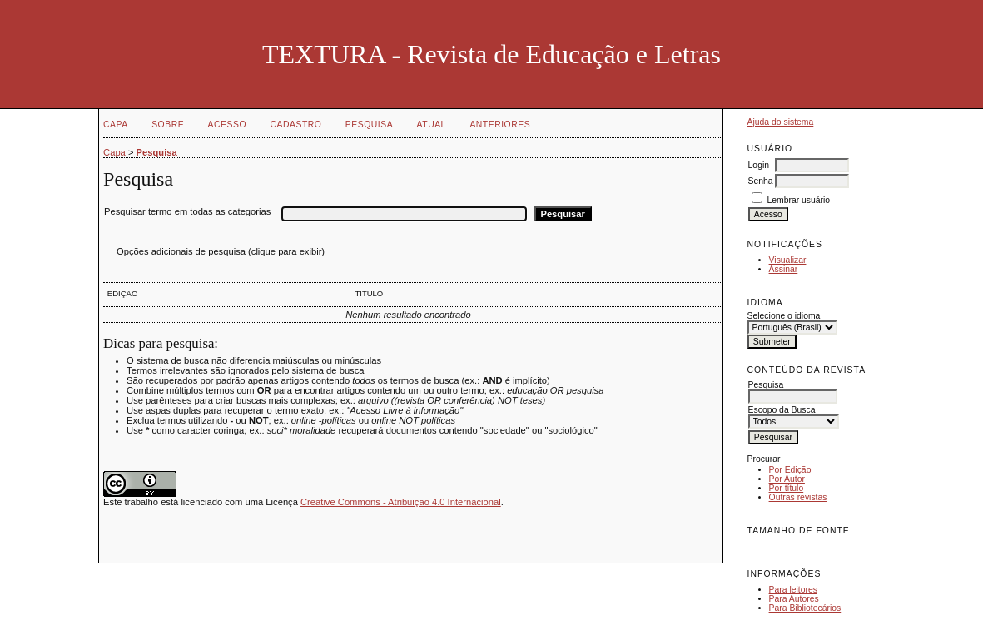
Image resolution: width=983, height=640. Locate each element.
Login (758, 165)
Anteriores (499, 124)
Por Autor (787, 479)
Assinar (783, 269)
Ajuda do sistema (780, 122)
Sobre (167, 124)
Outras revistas (798, 497)
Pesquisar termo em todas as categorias (187, 211)
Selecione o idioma (784, 315)
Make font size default (789, 548)
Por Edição (790, 469)
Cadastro (295, 124)
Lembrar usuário (798, 200)
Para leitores (793, 589)
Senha (760, 181)
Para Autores (794, 598)
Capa (115, 124)
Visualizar (788, 260)
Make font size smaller (762, 548)
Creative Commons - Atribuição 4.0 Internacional (400, 502)
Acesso (227, 124)
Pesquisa (369, 124)
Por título (786, 488)
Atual (431, 124)
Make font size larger (815, 548)
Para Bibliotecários (805, 608)
